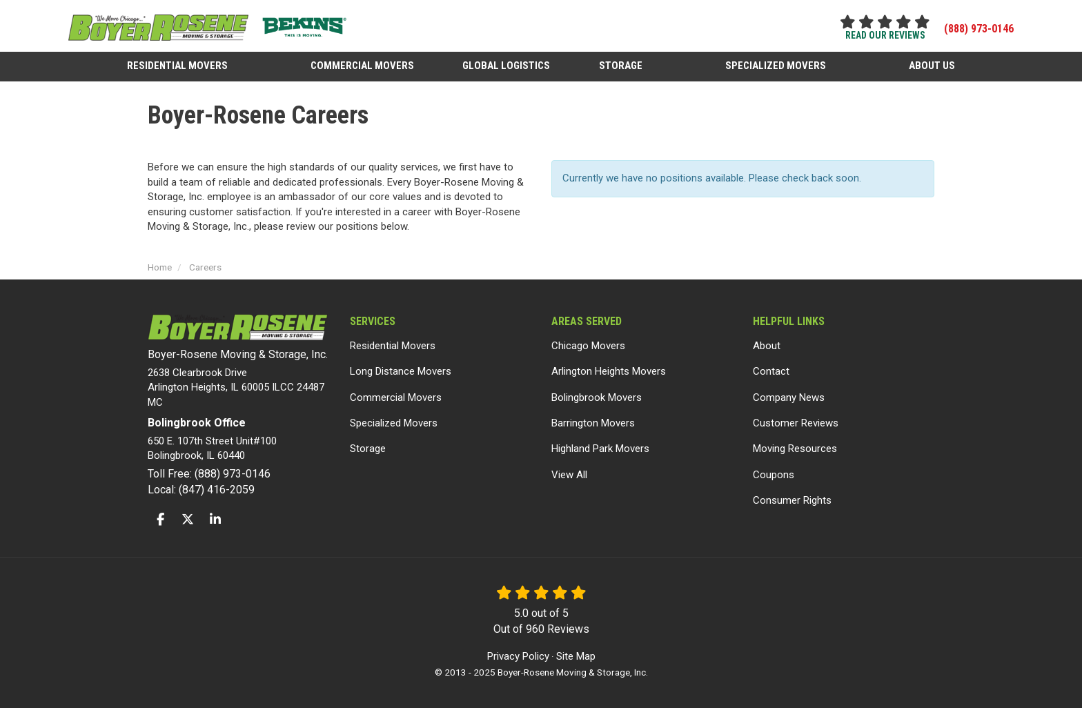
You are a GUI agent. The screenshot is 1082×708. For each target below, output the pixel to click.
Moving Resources (795, 448)
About (766, 346)
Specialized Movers (393, 423)
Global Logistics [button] (507, 65)
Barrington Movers (593, 423)
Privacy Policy (518, 656)
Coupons (773, 475)
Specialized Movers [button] (775, 65)
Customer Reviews (795, 423)
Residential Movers (392, 346)
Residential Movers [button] (178, 65)
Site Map (576, 656)
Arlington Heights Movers (608, 371)
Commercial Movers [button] (363, 65)
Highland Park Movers (600, 448)
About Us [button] (932, 65)
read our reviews (885, 35)
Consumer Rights (792, 500)
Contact (771, 371)
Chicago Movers (588, 346)
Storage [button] (620, 65)
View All (569, 475)
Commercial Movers (396, 397)
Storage (368, 448)
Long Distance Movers (400, 371)
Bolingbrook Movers (596, 397)
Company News (789, 397)
